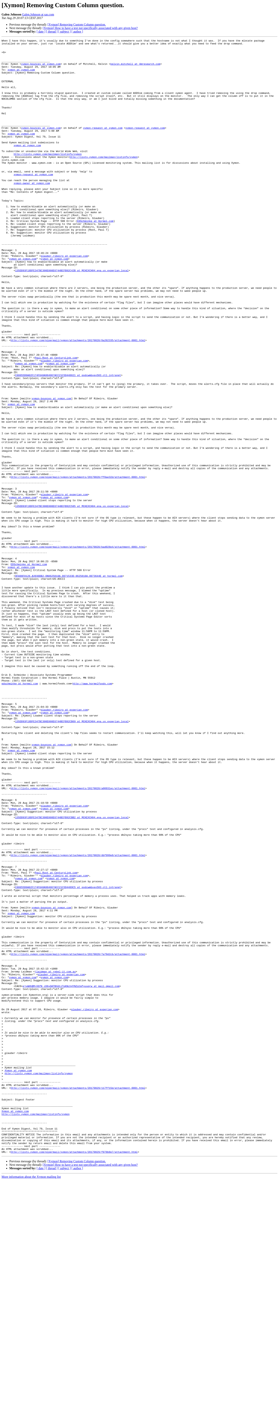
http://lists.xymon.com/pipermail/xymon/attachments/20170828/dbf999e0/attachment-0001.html (78, 1018)
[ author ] (77, 31)
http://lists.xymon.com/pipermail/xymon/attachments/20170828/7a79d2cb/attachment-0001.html (78, 1137)
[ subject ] (64, 31)
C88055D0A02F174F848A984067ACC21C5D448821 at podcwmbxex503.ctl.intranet (68, 442)
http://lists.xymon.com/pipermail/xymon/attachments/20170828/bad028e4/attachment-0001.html (78, 648)
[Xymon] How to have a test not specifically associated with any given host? (90, 28)
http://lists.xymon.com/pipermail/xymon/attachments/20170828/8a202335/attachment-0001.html (78, 400)
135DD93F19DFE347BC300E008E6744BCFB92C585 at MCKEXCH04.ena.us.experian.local (71, 599)
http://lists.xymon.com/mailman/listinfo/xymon (48, 177)
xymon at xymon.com (21, 76)
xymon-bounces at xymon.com (40, 69)
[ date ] (41, 31)
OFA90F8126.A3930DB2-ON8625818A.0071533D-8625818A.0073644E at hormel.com (68, 683)
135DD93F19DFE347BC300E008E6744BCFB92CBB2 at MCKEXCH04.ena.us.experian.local (71, 973)
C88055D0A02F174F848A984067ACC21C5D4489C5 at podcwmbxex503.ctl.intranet (68, 1057)
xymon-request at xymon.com (102, 146)
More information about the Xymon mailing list (31, 1399)
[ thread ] (52, 31)
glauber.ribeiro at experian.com (64, 299)
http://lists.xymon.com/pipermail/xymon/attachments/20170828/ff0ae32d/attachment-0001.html (78, 565)
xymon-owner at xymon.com (32, 212)
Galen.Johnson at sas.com (38, 14)
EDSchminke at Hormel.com (95, 257)
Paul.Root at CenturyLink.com (56, 421)
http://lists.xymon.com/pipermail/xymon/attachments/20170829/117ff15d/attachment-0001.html (78, 1298)
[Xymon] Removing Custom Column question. (76, 24)
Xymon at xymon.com (18, 1277)
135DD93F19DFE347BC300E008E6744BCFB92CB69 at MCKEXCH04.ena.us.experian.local (71, 858)
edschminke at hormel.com (20, 812)
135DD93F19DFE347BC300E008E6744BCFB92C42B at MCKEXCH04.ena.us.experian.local (71, 317)
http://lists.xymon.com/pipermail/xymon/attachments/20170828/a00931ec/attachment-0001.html (78, 938)
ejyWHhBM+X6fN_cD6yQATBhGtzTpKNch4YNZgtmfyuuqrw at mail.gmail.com (71, 1175)
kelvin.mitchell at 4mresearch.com (135, 69)
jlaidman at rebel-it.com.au (55, 1158)
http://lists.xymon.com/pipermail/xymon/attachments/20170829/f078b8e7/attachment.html (74, 1374)
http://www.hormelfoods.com (92, 812)
